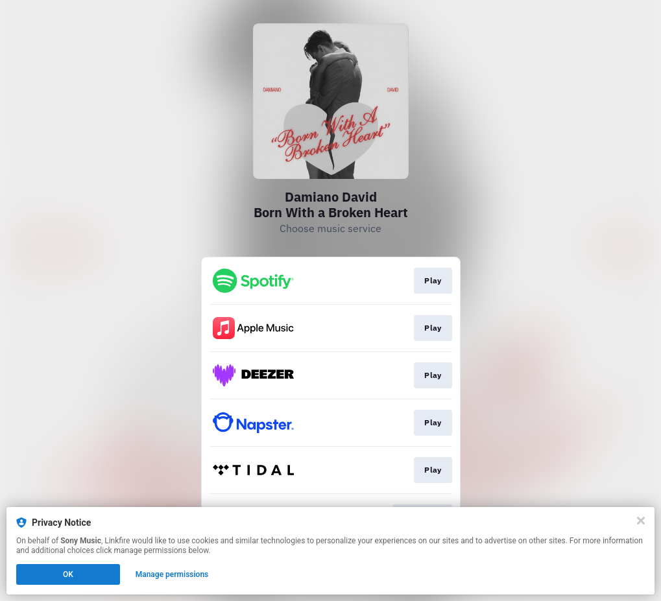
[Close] (641, 520)
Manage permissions (172, 574)
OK (68, 574)
